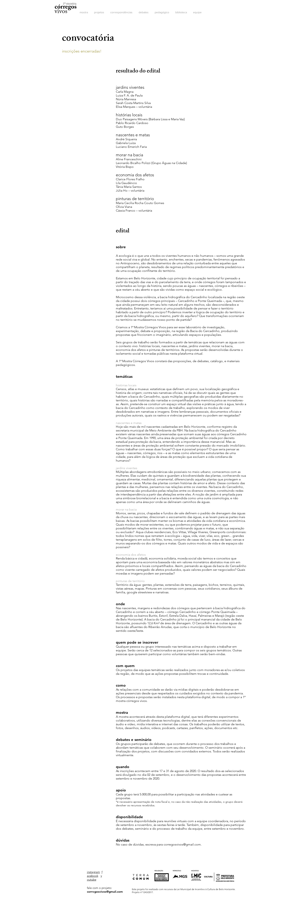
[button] (84, 12)
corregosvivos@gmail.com (182, 844)
